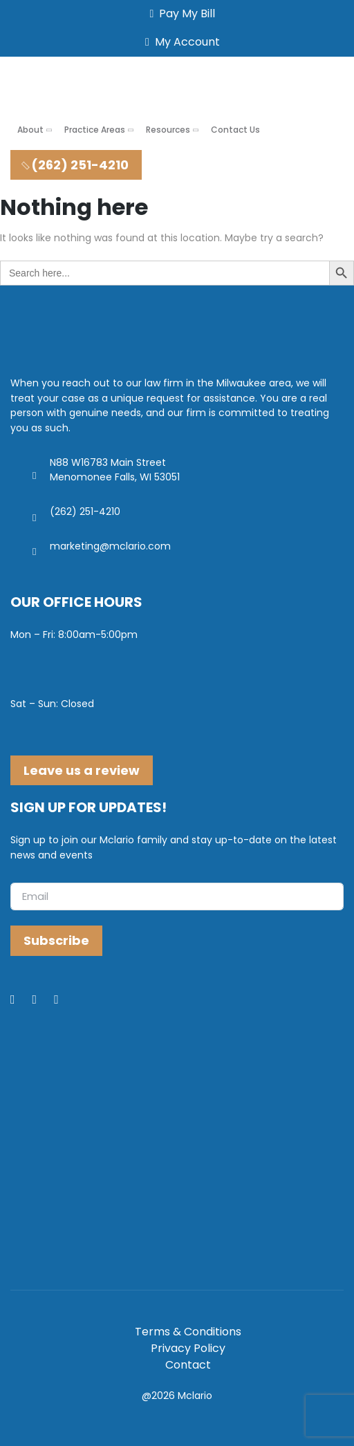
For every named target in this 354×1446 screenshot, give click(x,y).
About (30, 129)
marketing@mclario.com (110, 546)
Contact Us (235, 129)
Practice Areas (94, 129)
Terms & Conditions (188, 1332)
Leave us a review (82, 770)
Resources (168, 129)
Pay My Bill (180, 13)
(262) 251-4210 (74, 164)
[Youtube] (65, 1000)
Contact (188, 1365)
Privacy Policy (188, 1348)
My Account (180, 42)
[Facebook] (21, 1000)
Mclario (195, 1395)
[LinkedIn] (43, 1000)
